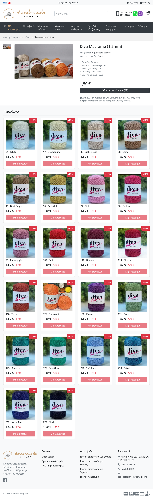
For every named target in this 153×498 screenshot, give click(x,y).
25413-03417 (126, 12)
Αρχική (6, 37)
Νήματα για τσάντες (43, 28)
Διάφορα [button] (142, 26)
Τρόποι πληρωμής (89, 476)
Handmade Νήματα (24, 14)
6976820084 (125, 15)
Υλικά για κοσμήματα (112, 28)
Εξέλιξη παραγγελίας (69, 2)
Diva (100, 56)
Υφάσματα (130, 26)
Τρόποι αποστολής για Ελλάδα (95, 456)
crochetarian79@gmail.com (132, 475)
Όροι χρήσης (48, 456)
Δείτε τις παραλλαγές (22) (115, 90)
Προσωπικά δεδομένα (53, 461)
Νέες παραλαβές (14, 28)
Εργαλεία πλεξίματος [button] (94, 28)
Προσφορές (29, 26)
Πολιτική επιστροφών (53, 465)
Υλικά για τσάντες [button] (59, 28)
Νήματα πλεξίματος (76, 28)
